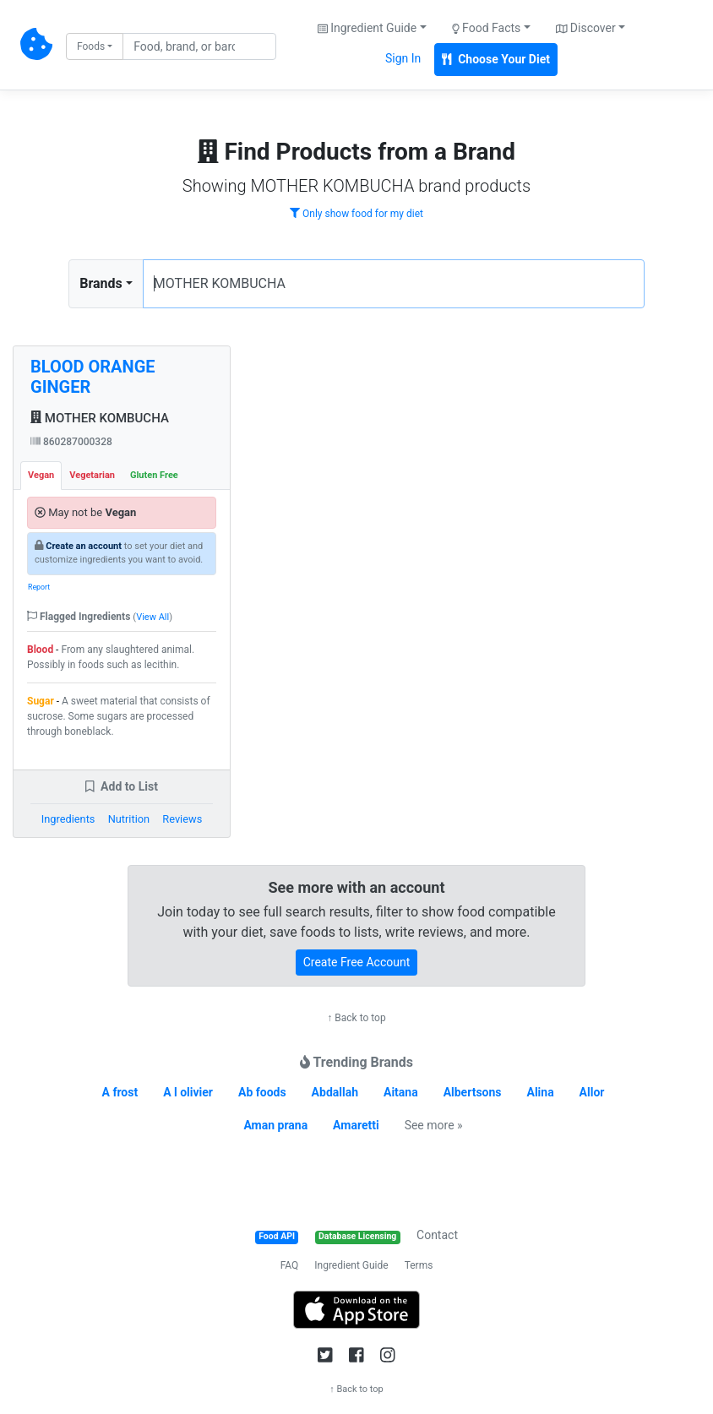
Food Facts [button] (486, 28)
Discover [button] (586, 28)
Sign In (403, 58)
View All (152, 617)
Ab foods (262, 1092)
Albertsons (473, 1092)
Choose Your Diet (496, 59)
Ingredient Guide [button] (367, 28)
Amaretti (356, 1125)
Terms (419, 1265)
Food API (277, 1236)
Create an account (84, 546)
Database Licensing (357, 1236)
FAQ (289, 1265)
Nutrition (129, 819)
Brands (100, 283)
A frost (120, 1092)
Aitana (401, 1092)
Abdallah (335, 1092)
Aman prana (275, 1125)
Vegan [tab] (41, 475)
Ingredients (68, 819)
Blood (40, 649)
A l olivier (188, 1092)
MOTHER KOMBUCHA (99, 418)
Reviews (182, 819)
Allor (592, 1092)
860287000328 (71, 442)
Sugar (40, 701)
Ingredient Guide (351, 1265)
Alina (539, 1092)
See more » (434, 1125)
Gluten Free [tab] (154, 475)
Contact (437, 1235)
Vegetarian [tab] (92, 475)
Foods (91, 46)
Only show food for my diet (356, 214)
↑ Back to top (356, 1018)
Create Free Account (357, 962)
